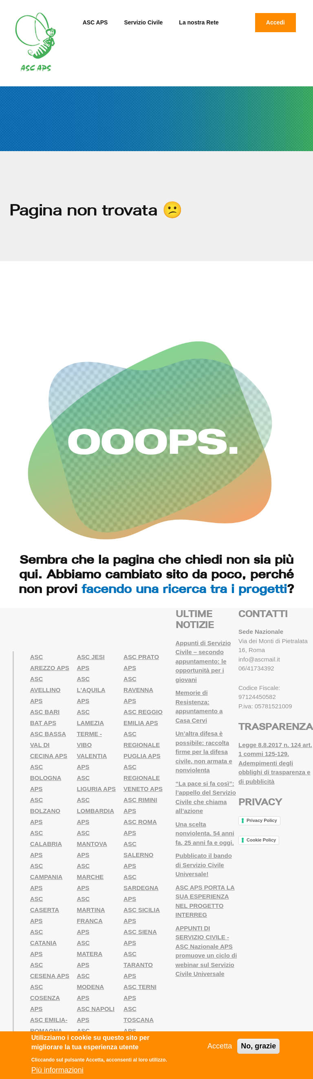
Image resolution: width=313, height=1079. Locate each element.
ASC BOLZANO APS (45, 810)
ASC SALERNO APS (138, 854)
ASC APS (95, 22)
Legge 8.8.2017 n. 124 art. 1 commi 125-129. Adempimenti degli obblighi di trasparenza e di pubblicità (275, 763)
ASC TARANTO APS (138, 964)
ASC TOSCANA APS (138, 1019)
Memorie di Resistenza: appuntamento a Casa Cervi (199, 706)
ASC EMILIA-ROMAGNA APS (49, 1030)
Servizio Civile (143, 22)
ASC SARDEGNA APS (141, 887)
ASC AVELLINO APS (45, 689)
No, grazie (258, 1046)
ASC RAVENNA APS (138, 689)
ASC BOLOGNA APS (46, 777)
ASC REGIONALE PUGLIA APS (142, 744)
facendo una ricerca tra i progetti (184, 588)
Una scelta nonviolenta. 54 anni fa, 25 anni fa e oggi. (205, 833)
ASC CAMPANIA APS (46, 876)
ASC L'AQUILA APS (91, 689)
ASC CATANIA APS (43, 942)
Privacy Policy (262, 820)
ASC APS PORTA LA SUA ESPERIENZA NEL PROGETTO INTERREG (205, 901)
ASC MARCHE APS (90, 876)
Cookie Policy (261, 839)
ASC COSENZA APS (45, 997)
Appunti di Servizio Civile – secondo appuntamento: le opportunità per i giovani (203, 661)
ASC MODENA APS (90, 986)
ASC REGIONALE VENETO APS (143, 777)
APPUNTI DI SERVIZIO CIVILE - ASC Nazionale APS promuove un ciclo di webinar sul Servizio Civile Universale (206, 951)
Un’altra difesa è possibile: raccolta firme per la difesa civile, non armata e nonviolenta (204, 752)
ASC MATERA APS (89, 953)
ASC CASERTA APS (44, 909)
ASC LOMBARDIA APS (95, 810)
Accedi (275, 22)
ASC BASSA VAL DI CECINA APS (48, 744)
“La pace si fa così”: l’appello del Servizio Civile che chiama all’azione (206, 797)
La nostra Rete (198, 22)
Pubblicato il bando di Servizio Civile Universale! (204, 864)
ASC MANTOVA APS (92, 843)
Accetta (219, 1046)
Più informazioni (57, 1070)
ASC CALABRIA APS (46, 843)
